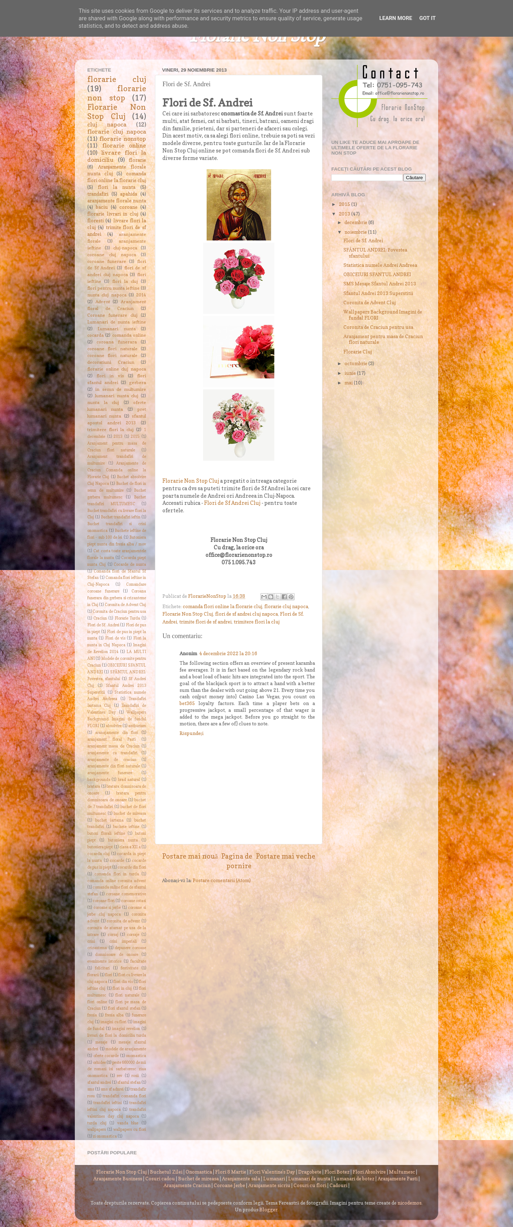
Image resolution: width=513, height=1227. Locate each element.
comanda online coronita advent (116, 881)
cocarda (95, 335)
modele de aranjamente (125, 1049)
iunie (350, 373)
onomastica (136, 1055)
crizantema (97, 948)
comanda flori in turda (116, 874)
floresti (95, 220)
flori (108, 975)
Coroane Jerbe (229, 1185)
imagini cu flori (113, 1022)
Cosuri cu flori (310, 1185)
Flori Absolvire (369, 1172)
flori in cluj (122, 988)
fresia (92, 1015)
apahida (128, 194)
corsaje (133, 934)
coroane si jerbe (107, 907)
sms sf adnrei (112, 1089)
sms (90, 1089)
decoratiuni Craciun (110, 362)
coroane (128, 207)
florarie (137, 160)
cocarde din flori (132, 867)
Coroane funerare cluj (112, 315)
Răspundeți (191, 733)
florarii (93, 975)
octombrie (356, 363)
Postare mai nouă (190, 856)
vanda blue (128, 1123)
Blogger (268, 1209)
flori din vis (123, 981)
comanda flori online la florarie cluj (222, 606)
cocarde (117, 860)
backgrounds (98, 779)
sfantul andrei (99, 1082)
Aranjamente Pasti (398, 1178)
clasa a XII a (130, 847)
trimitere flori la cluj (257, 622)
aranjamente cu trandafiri (112, 753)
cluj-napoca (125, 247)
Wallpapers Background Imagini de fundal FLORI (116, 719)
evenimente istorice (104, 961)
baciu (102, 207)
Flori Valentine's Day (272, 1172)
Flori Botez (337, 1172)
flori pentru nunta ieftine (113, 288)
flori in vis (110, 375)
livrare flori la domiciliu (116, 156)
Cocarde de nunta (130, 564)
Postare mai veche (285, 856)
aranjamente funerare (109, 773)
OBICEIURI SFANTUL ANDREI (377, 274)
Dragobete (309, 1172)
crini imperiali (123, 941)
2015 (135, 436)
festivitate (129, 968)
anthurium (137, 726)
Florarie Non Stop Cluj (190, 481)
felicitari (102, 968)
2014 (141, 294)
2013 (118, 436)
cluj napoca (106, 124)
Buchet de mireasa (198, 1178)
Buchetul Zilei (166, 1172)
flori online (97, 1002)
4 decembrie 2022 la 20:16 (228, 653)
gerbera (137, 382)
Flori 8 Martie (230, 1172)
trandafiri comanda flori (124, 1096)
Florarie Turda (127, 618)
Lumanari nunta (116, 328)
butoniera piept (100, 847)
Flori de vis (115, 638)
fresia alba (114, 1015)
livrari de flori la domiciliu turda (116, 1035)
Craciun (100, 618)
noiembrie (356, 232)
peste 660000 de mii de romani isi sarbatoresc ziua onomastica (116, 1069)
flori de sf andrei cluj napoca (246, 614)
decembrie (356, 222)
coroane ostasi (133, 901)
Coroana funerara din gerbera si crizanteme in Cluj (116, 598)
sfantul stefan (129, 1082)
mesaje (101, 1042)
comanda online (129, 335)
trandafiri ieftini (107, 1103)
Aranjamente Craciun (187, 1185)
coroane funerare (106, 261)
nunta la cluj (103, 402)
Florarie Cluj (357, 351)
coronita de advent (123, 921)
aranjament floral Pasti (111, 739)
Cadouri (338, 1185)
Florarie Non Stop (257, 37)
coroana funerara (116, 342)
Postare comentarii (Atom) (222, 880)
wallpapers (96, 1129)
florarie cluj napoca (286, 606)
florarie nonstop (122, 138)
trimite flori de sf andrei (205, 622)
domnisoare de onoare (116, 954)
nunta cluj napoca (106, 294)
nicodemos (409, 1203)
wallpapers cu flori (129, 1129)
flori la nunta (116, 187)
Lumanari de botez (353, 1178)
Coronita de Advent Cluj (125, 604)
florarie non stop (116, 93)
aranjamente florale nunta (116, 200)
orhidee (99, 1062)
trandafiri (97, 194)
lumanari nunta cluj (117, 395)
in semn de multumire (120, 389)
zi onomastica (105, 1136)
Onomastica (199, 1172)
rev (119, 1075)
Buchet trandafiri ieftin (121, 517)
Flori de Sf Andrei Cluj (232, 503)
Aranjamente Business (117, 1178)
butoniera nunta (123, 840)
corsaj (113, 934)
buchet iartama (109, 820)
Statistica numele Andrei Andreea (380, 265)
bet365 (187, 703)
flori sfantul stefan (124, 1008)
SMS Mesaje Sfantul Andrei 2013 (379, 283)
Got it (427, 18)
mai (349, 382)
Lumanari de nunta (309, 1178)
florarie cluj (116, 79)
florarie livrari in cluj (112, 214)
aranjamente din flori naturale (113, 766)
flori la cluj (125, 281)
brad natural (129, 779)
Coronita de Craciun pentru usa (119, 611)
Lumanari (274, 1178)
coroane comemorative (126, 894)
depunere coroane (130, 948)
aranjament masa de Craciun (113, 746)
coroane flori (103, 901)
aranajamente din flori (116, 732)
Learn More (395, 18)
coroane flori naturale (112, 348)
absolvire (113, 726)
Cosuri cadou (160, 1178)
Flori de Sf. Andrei (103, 625)
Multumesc (402, 1172)
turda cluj (97, 1123)
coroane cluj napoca (111, 254)
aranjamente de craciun (111, 759)
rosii (135, 1075)
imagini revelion (126, 1028)
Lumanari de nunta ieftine (116, 322)
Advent (102, 301)
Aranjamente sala (241, 1178)
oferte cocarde (106, 1055)
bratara (93, 786)
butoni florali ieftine (106, 833)
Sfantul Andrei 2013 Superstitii (378, 293)
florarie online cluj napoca (116, 369)
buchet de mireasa (130, 813)
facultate (138, 961)
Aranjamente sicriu (269, 1185)
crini (91, 941)
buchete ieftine (126, 826)
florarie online (124, 145)
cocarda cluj (98, 853)
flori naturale (127, 995)
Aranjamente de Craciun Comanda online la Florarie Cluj (116, 470)
